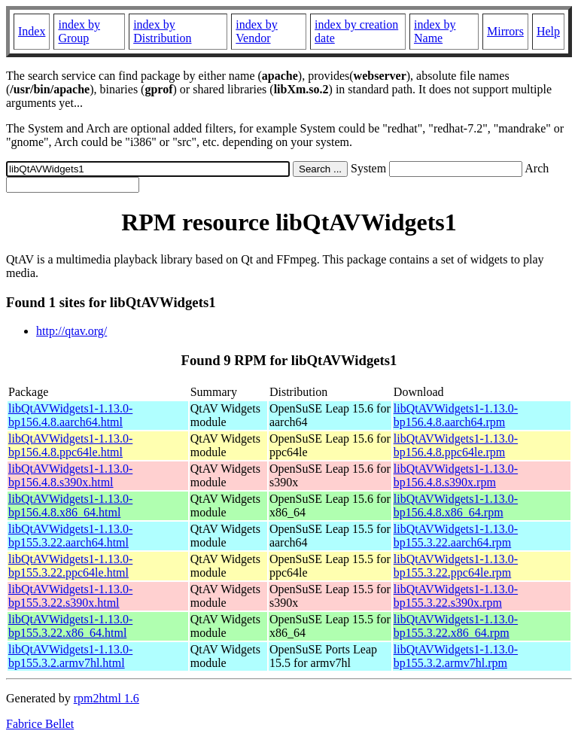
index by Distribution (162, 31)
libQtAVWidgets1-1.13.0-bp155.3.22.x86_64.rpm (456, 626)
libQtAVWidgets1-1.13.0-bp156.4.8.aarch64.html (70, 415)
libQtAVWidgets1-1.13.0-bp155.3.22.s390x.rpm (456, 596)
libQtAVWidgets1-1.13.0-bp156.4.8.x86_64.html (70, 505)
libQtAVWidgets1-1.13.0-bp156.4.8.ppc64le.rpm (456, 445)
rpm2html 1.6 (106, 698)
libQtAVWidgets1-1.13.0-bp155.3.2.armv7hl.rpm (456, 656)
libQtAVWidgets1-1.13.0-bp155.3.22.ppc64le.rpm (456, 566)
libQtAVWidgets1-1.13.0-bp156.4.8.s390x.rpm (456, 475)
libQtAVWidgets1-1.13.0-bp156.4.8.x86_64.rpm (456, 505)
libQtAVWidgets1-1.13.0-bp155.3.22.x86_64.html (70, 626)
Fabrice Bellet (40, 723)
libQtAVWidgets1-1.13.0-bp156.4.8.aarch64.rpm (456, 415)
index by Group (79, 31)
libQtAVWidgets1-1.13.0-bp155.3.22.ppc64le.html (70, 566)
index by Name (435, 31)
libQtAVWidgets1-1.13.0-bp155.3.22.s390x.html (70, 596)
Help (548, 31)
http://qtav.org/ (71, 330)
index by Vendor (257, 31)
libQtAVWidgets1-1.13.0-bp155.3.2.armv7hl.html (70, 656)
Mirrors (505, 31)
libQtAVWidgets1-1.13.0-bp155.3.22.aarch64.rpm (456, 535)
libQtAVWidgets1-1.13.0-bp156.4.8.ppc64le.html (70, 445)
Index (31, 31)
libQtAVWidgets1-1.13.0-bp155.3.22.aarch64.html (70, 535)
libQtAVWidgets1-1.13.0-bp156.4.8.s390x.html (70, 475)
